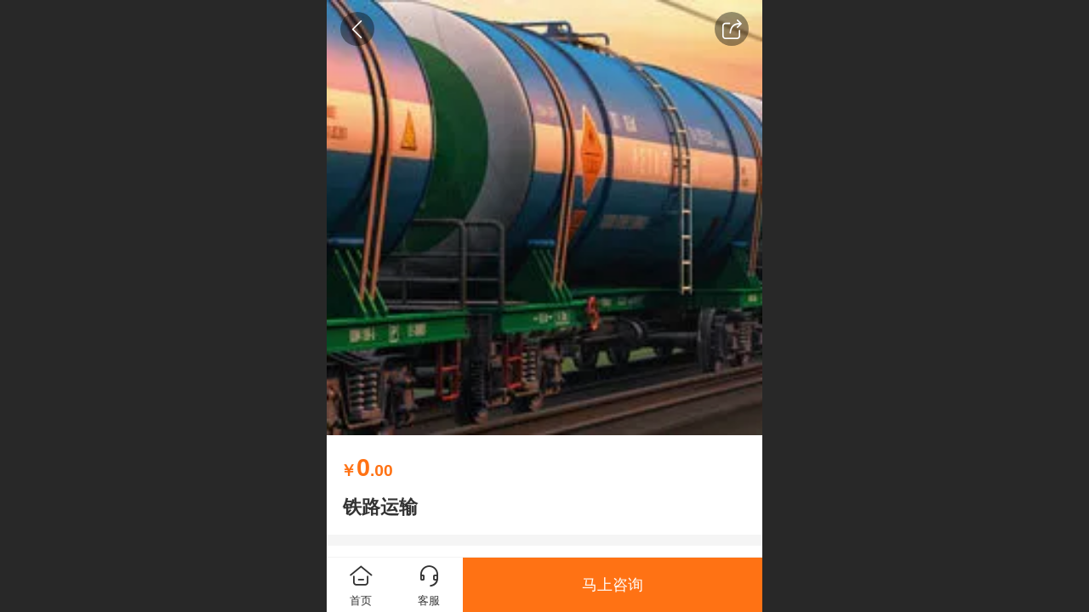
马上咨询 (612, 584)
